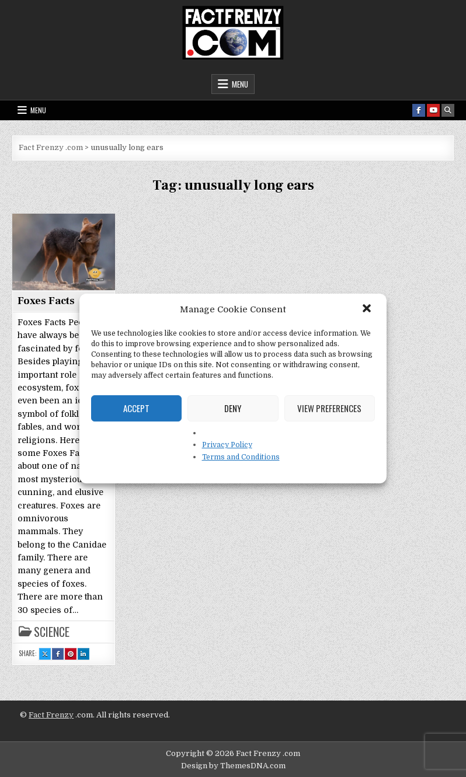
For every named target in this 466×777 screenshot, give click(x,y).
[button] (368, 309)
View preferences (329, 408)
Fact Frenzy (51, 714)
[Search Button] (447, 110)
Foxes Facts (46, 301)
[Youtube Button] (433, 110)
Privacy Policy (227, 445)
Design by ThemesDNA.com (233, 765)
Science (51, 631)
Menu (240, 84)
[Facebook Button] (418, 110)
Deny (232, 408)
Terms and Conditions (241, 457)
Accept (136, 408)
